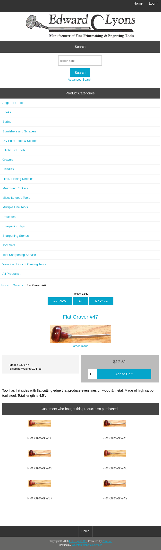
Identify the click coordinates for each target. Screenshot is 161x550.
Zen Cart (107, 541)
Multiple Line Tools (15, 207)
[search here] (80, 60)
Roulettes (9, 217)
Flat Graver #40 (114, 468)
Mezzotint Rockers (15, 188)
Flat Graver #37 (39, 498)
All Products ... (12, 273)
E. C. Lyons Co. (78, 541)
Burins (6, 121)
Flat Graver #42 (114, 498)
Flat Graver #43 (114, 438)
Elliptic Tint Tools (13, 150)
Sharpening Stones (15, 235)
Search (80, 47)
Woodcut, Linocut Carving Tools (24, 264)
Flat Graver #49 (39, 468)
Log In (153, 3)
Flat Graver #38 (39, 438)
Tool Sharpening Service (19, 255)
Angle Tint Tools (13, 103)
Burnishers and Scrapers (19, 131)
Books (6, 112)
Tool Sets (8, 245)
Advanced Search (80, 79)
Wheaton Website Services (87, 545)
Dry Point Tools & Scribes (19, 141)
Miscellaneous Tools (16, 197)
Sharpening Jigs (13, 226)
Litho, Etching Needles (18, 179)
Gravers (18, 285)
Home (138, 3)
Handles (8, 169)
